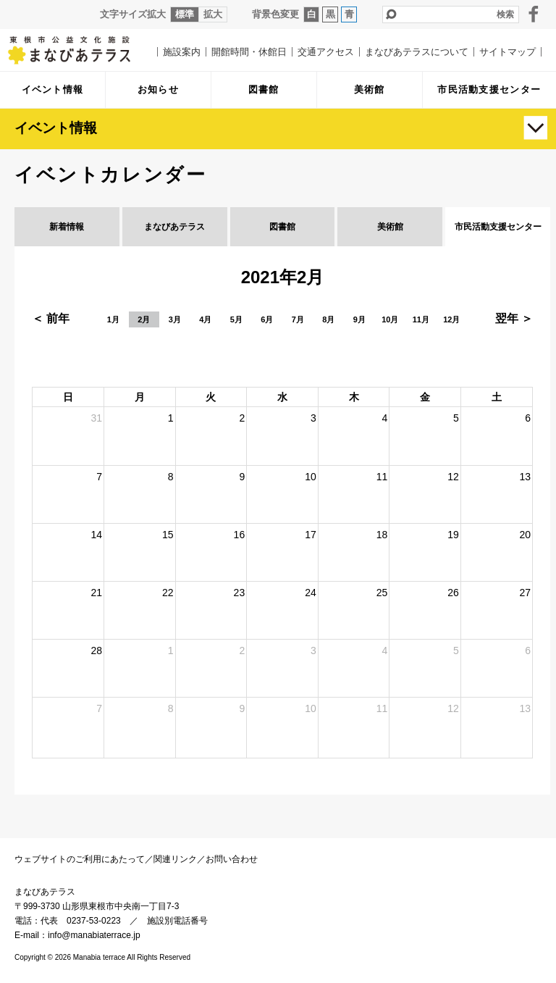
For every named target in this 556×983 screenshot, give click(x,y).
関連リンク (175, 859)
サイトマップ (507, 52)
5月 (236, 319)
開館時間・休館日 (249, 52)
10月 (390, 319)
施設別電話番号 (177, 921)
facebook (533, 13)
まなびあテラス (79, 50)
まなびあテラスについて (416, 52)
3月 (175, 319)
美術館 (390, 227)
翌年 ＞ (514, 318)
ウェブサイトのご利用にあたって (79, 859)
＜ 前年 (51, 318)
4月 (205, 319)
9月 (359, 319)
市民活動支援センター (498, 227)
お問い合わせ (232, 859)
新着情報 (66, 227)
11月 (421, 319)
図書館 (282, 227)
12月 (451, 319)
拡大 (212, 14)
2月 (144, 319)
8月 (328, 319)
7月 (298, 319)
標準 (184, 14)
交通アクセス (326, 52)
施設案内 (182, 52)
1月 (113, 319)
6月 (267, 319)
